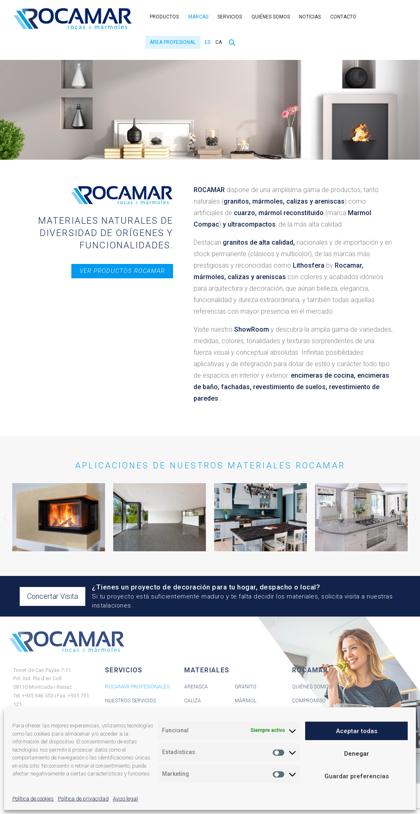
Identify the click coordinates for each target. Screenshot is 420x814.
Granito (245, 687)
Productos (164, 17)
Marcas (198, 17)
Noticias (310, 17)
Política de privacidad (83, 799)
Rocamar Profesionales (137, 687)
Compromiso (309, 701)
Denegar (356, 753)
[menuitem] (206, 42)
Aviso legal (125, 799)
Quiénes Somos (311, 687)
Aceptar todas (356, 731)
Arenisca (196, 687)
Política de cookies (33, 799)
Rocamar (72, 18)
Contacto (343, 17)
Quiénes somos (270, 17)
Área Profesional (173, 42)
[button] (5, 517)
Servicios (229, 17)
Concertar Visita (52, 596)
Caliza (192, 701)
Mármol (245, 701)
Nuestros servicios (130, 701)
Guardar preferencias (356, 776)
